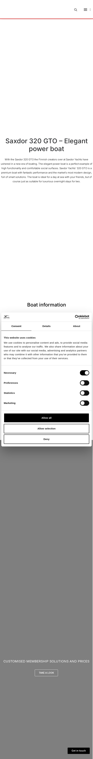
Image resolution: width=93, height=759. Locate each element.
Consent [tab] (16, 326)
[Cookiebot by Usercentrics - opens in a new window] (75, 317)
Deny (46, 439)
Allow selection (46, 428)
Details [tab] (46, 326)
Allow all (46, 417)
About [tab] (76, 326)
